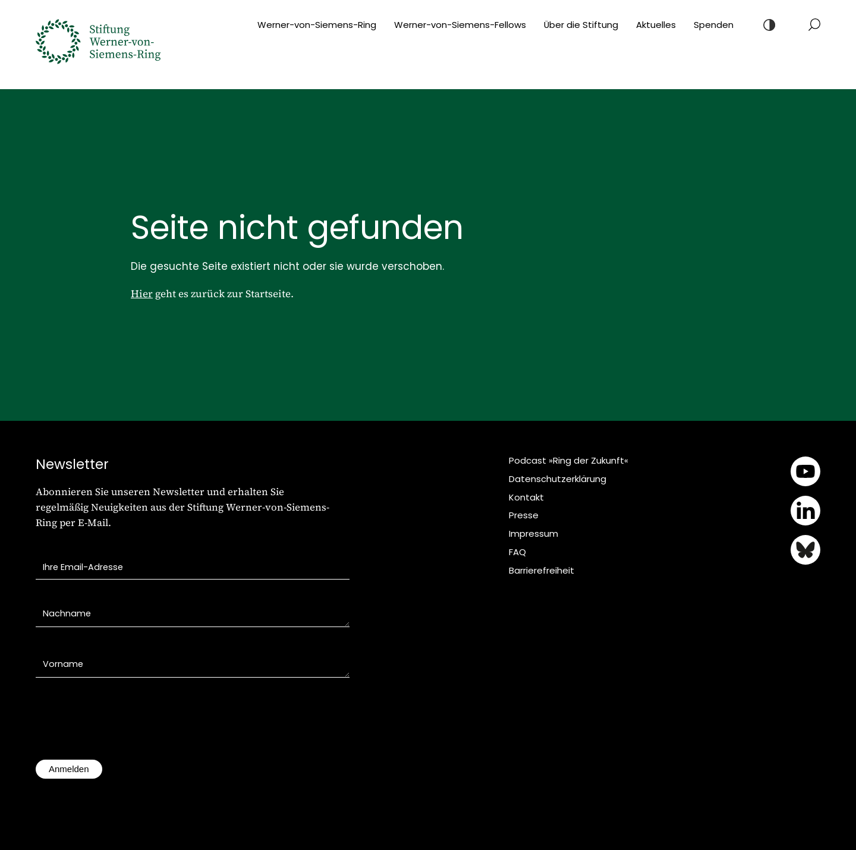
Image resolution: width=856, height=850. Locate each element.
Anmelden (69, 769)
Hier (142, 294)
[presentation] (126, 724)
